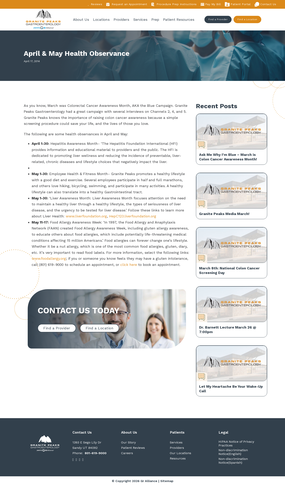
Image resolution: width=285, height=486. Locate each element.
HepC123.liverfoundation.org (133, 216)
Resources (178, 459)
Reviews (95, 4)
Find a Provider (218, 19)
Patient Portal (238, 4)
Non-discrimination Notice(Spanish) (233, 461)
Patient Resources (179, 19)
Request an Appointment (126, 4)
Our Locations (180, 453)
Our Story (128, 442)
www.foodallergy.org (49, 259)
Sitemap (166, 481)
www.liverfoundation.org (86, 216)
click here (128, 265)
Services (140, 19)
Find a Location (247, 19)
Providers (121, 19)
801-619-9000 (95, 453)
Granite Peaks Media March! (224, 214)
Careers (127, 453)
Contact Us (265, 4)
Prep (155, 19)
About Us (81, 19)
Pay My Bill (211, 4)
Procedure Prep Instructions (174, 4)
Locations (101, 19)
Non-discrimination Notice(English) (233, 452)
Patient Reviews (133, 448)
